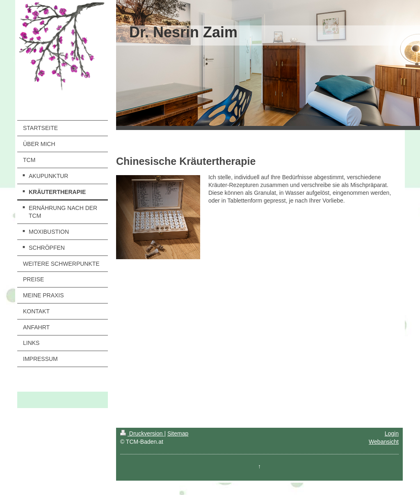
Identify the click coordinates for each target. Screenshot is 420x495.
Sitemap (177, 433)
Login (392, 433)
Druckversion (142, 433)
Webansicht (384, 441)
